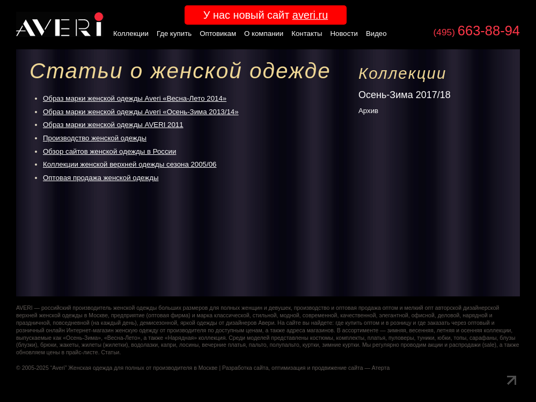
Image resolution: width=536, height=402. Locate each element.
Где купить (174, 33)
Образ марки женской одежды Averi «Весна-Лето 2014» (134, 98)
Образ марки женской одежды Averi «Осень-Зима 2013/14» (141, 112)
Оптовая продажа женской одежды (101, 178)
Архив (368, 111)
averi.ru (310, 15)
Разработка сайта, (246, 368)
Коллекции (131, 33)
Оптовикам (218, 33)
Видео (376, 33)
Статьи (110, 352)
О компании (263, 33)
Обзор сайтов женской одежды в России (109, 151)
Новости (344, 33)
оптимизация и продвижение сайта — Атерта (330, 368)
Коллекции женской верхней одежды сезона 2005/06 (129, 164)
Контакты (306, 33)
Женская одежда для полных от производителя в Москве (142, 368)
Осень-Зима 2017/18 (404, 95)
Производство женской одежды (94, 138)
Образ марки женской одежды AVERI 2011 (113, 125)
